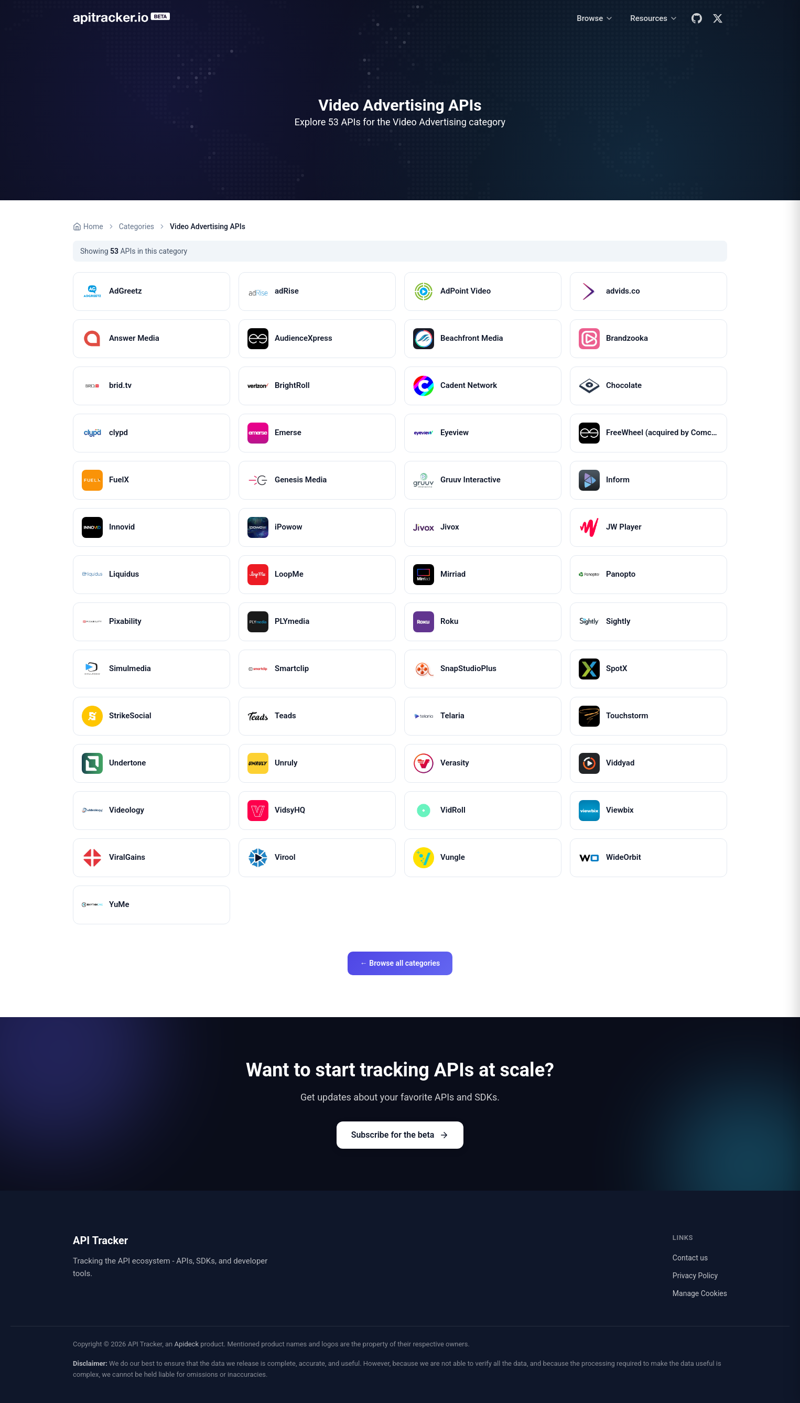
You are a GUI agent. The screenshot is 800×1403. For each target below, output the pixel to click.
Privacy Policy (695, 1275)
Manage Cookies (700, 1293)
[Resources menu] (654, 18)
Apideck (186, 1344)
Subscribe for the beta (400, 1135)
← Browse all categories (400, 963)
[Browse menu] (595, 18)
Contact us (690, 1258)
